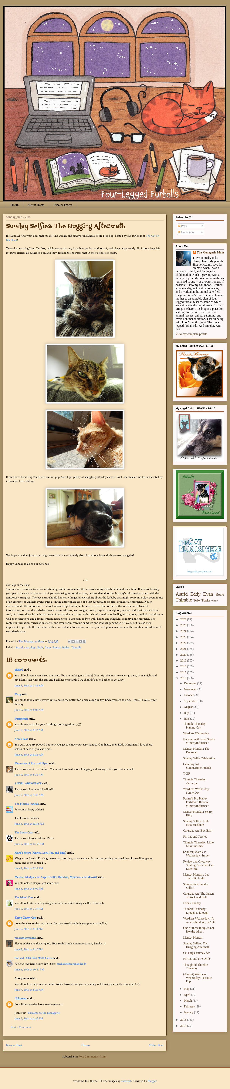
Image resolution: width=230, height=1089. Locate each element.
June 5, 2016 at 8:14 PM (29, 929)
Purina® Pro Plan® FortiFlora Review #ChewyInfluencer (195, 802)
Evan (48, 647)
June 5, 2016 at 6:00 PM (29, 889)
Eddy (40, 647)
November (191, 689)
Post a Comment (21, 1027)
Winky (214, 600)
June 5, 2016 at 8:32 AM (29, 775)
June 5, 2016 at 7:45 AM (29, 686)
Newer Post (14, 1045)
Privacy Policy (63, 205)
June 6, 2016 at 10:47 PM (29, 970)
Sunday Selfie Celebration (199, 758)
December (190, 683)
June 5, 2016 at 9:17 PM (29, 949)
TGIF (186, 773)
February (190, 1006)
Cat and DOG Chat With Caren (33, 958)
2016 (183, 678)
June (187, 718)
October (189, 695)
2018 (183, 666)
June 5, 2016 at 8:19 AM (29, 730)
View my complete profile (191, 334)
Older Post (156, 1045)
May (187, 988)
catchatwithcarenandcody (71, 964)
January (189, 1012)
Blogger (152, 1081)
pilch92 (19, 670)
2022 (183, 643)
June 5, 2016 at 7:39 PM (29, 909)
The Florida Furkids (27, 804)
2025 (183, 625)
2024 (183, 631)
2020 (183, 654)
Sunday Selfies (60, 647)
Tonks (205, 600)
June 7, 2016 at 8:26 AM (29, 990)
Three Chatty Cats (25, 918)
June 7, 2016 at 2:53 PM (29, 1018)
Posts (183, 225)
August (188, 707)
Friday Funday (192, 903)
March (188, 1000)
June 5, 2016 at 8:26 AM (29, 755)
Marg (18, 694)
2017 (183, 672)
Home (15, 205)
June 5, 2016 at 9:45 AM (29, 795)
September (191, 701)
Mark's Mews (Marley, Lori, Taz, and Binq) (40, 853)
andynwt (126, 1081)
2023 (183, 637)
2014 (183, 1025)
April (187, 994)
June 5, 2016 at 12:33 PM (29, 824)
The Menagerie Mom (210, 252)
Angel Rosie (36, 205)
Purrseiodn (21, 719)
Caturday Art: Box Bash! (198, 830)
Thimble (76, 647)
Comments (186, 232)
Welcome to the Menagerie (43, 1013)
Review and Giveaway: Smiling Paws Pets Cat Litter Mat (198, 865)
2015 (183, 1019)
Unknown (20, 998)
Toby (197, 600)
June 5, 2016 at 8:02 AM (29, 710)
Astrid (19, 647)
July (187, 712)
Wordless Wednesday (196, 733)
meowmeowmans (25, 938)
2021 (183, 648)
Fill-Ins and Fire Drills (196, 958)
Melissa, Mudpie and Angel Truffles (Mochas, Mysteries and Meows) (56, 877)
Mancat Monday (193, 937)
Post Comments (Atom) (93, 1057)
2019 (183, 660)
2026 (183, 619)
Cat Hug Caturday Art (196, 952)
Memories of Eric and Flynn (31, 763)
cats (26, 647)
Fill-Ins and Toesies (195, 836)
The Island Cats (24, 898)
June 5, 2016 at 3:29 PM (29, 868)
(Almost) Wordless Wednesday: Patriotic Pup (197, 978)
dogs (33, 647)
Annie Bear (21, 739)
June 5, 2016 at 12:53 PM (29, 844)
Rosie (220, 594)
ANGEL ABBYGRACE (28, 784)
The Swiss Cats (24, 833)
